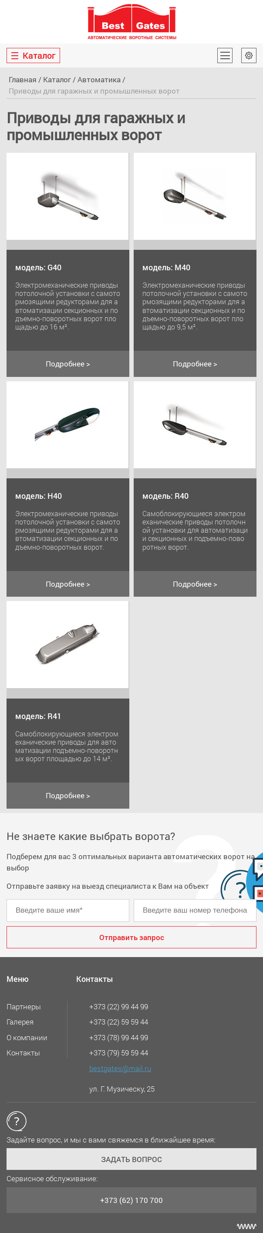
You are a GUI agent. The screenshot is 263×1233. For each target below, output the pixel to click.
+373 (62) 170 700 (131, 1200)
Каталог (57, 79)
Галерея (20, 1022)
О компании (27, 1037)
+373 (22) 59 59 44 (118, 1022)
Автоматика (99, 79)
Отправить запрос (131, 937)
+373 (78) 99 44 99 (118, 1037)
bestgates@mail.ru (120, 1068)
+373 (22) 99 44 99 (118, 1006)
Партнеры (24, 1006)
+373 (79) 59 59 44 (118, 1053)
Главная (23, 79)
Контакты (23, 1053)
